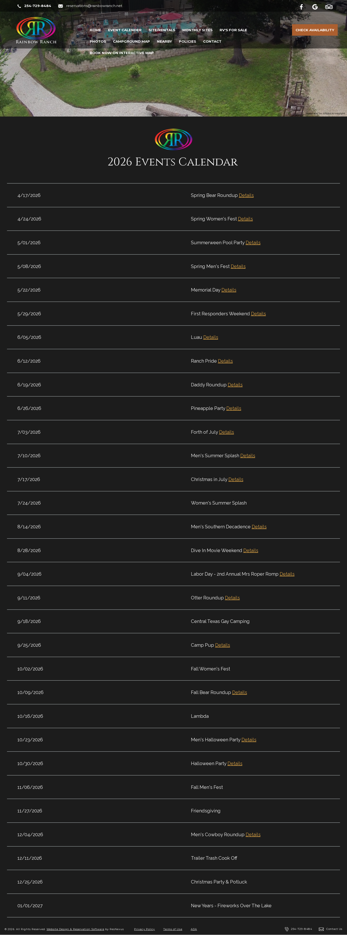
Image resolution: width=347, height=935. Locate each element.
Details (246, 195)
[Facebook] (305, 6)
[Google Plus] (318, 6)
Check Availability (315, 30)
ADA (194, 929)
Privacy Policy (144, 929)
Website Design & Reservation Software (75, 929)
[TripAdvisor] (331, 6)
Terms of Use (172, 929)
